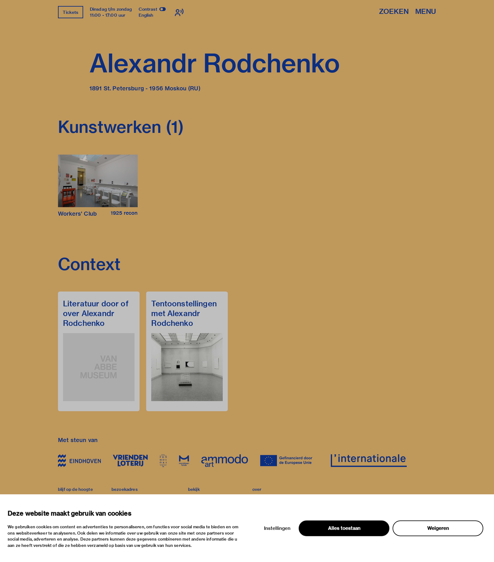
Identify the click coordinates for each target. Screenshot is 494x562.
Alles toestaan (344, 528)
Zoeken (394, 12)
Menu (425, 12)
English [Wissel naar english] (146, 15)
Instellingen (277, 528)
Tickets (70, 12)
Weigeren (438, 528)
